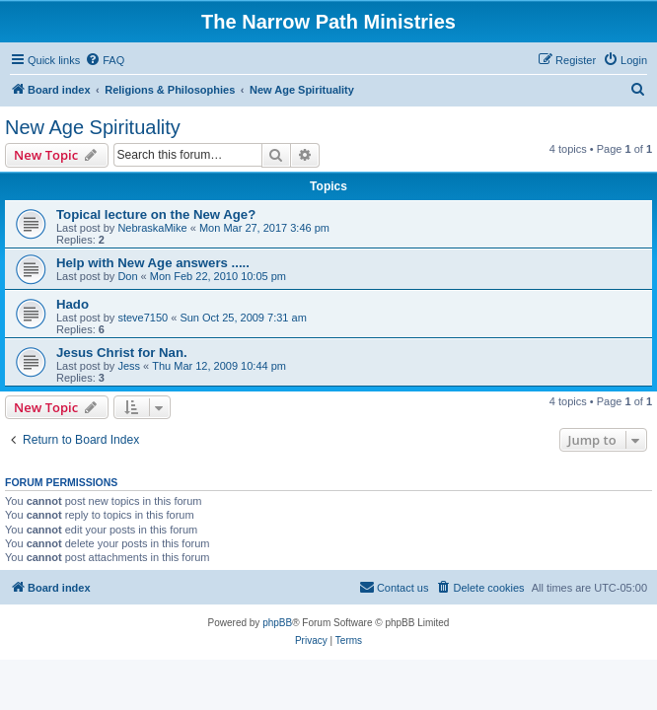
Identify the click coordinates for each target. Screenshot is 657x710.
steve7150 (142, 317)
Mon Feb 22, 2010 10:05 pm (218, 276)
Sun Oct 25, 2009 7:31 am (243, 317)
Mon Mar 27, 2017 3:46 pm (264, 228)
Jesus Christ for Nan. (121, 352)
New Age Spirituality (93, 127)
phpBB (277, 622)
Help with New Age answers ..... (153, 262)
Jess (128, 366)
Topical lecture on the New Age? (156, 214)
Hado (72, 304)
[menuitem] (104, 60)
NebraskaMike (151, 228)
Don (127, 276)
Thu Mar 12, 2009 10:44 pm (219, 366)
